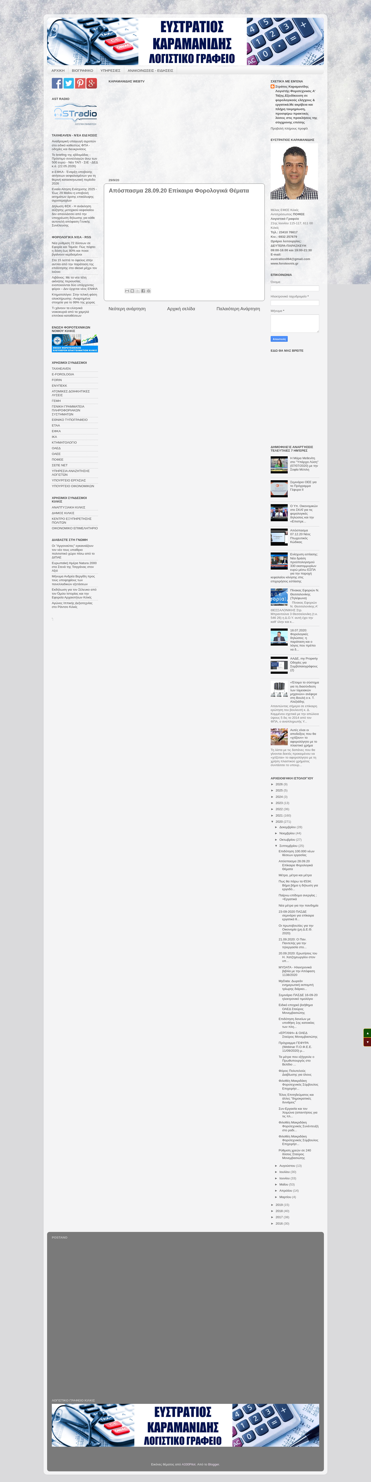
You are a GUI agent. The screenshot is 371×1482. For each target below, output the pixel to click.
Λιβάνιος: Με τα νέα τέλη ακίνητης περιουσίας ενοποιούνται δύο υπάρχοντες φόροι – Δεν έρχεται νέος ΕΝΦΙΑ (75, 283)
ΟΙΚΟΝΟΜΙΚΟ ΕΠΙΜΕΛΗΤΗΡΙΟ (75, 528)
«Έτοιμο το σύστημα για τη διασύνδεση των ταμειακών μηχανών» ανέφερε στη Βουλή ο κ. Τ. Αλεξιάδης (304, 692)
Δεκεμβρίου (288, 827)
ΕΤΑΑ (56, 425)
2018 (280, 1211)
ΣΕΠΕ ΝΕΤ (60, 465)
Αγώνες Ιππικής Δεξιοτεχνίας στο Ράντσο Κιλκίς (72, 605)
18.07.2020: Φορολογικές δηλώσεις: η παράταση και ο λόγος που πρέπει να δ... (303, 640)
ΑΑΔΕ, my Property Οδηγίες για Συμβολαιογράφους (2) (304, 664)
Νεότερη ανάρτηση (127, 308)
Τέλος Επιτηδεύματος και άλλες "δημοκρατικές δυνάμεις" (296, 1098)
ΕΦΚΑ (56, 431)
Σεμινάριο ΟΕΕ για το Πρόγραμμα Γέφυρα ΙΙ (303, 485)
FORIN (57, 380)
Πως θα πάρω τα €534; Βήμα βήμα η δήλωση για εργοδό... (298, 885)
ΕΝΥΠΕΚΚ (59, 385)
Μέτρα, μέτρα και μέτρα (295, 875)
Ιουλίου (285, 1172)
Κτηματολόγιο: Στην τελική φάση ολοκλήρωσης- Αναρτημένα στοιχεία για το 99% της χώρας (74, 298)
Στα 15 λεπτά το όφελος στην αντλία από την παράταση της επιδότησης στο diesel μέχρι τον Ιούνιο (74, 266)
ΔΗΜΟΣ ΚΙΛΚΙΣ (63, 513)
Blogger (213, 1464)
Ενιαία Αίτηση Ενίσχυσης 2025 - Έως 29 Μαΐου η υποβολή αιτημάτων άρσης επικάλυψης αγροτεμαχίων (74, 194)
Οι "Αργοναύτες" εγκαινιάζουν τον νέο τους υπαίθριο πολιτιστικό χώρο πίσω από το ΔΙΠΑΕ (73, 551)
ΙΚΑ (54, 437)
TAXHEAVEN (61, 368)
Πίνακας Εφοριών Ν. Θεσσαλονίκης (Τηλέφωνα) (304, 594)
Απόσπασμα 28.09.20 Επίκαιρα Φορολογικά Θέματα (296, 865)
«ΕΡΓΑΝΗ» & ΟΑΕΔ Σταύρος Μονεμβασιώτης (298, 1034)
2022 (280, 809)
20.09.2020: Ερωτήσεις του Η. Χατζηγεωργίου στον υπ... (298, 957)
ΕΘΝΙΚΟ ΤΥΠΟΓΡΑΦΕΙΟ (70, 420)
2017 (280, 1217)
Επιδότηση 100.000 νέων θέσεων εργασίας (296, 853)
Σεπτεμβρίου (288, 846)
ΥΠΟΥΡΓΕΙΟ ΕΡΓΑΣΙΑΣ (69, 480)
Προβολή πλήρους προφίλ (289, 128)
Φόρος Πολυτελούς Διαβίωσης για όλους (295, 1072)
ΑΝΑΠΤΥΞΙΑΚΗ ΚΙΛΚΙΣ (68, 507)
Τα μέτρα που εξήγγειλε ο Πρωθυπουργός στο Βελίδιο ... (296, 1060)
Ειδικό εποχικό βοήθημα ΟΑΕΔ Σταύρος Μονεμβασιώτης (296, 1008)
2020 (280, 821)
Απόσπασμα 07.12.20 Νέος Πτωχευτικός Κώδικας (300, 536)
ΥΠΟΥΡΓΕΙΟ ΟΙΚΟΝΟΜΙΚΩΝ (73, 486)
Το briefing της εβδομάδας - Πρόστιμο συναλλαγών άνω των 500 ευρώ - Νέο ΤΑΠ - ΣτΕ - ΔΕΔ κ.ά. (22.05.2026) (75, 160)
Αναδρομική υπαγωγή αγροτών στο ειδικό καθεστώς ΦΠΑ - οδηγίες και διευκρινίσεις (74, 145)
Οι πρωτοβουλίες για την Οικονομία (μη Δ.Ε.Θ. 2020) (296, 929)
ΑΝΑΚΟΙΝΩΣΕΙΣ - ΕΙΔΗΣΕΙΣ (150, 70)
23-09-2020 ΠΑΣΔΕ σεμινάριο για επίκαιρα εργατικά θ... (296, 915)
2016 (280, 1223)
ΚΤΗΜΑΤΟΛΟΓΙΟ (64, 442)
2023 (280, 803)
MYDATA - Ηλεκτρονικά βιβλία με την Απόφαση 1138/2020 (297, 971)
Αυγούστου (287, 1166)
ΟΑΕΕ (56, 454)
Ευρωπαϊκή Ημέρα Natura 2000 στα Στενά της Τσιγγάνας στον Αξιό (74, 566)
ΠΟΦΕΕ (57, 459)
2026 (280, 784)
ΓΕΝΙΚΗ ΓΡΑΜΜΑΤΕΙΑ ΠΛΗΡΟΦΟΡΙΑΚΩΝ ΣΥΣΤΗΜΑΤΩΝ (68, 410)
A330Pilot (188, 1464)
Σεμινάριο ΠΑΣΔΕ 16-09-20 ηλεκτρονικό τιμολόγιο (298, 997)
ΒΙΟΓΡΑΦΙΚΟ (82, 70)
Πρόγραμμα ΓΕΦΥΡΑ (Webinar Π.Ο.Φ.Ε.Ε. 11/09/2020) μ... (295, 1046)
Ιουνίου (285, 1178)
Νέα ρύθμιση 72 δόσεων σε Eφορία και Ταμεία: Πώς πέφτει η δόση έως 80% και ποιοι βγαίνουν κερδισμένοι (73, 248)
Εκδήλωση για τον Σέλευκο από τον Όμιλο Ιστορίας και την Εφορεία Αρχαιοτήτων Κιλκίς (74, 593)
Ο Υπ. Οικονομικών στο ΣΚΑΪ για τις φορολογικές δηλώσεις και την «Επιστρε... (304, 513)
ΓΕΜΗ (56, 401)
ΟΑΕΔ (56, 448)
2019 (280, 1205)
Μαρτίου (285, 1197)
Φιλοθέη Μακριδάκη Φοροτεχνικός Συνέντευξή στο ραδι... (298, 1126)
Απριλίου (286, 1190)
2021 (280, 815)
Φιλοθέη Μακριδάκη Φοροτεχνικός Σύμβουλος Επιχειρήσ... (298, 1084)
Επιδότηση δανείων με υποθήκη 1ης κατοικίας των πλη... (296, 1022)
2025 (280, 790)
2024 (280, 797)
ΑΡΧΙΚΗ (58, 70)
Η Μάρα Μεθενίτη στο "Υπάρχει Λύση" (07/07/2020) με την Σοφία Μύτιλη (304, 464)
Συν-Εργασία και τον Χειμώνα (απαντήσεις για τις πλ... (298, 1112)
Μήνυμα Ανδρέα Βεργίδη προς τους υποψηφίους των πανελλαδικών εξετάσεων (73, 580)
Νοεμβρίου (287, 833)
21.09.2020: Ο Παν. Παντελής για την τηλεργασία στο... (293, 943)
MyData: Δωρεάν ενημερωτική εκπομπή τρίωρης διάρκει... (296, 984)
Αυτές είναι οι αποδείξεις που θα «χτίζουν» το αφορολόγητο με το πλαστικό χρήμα (303, 737)
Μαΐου (284, 1184)
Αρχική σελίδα (181, 308)
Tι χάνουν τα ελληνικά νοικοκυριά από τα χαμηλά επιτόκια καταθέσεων (70, 311)
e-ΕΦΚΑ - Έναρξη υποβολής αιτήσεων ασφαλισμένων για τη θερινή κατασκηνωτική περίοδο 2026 (74, 177)
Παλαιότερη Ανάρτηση (238, 308)
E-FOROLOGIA (63, 374)
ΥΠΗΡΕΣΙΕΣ (110, 70)
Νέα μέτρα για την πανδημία (298, 905)
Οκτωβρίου (287, 839)
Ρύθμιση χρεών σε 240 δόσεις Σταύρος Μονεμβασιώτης (295, 1154)
